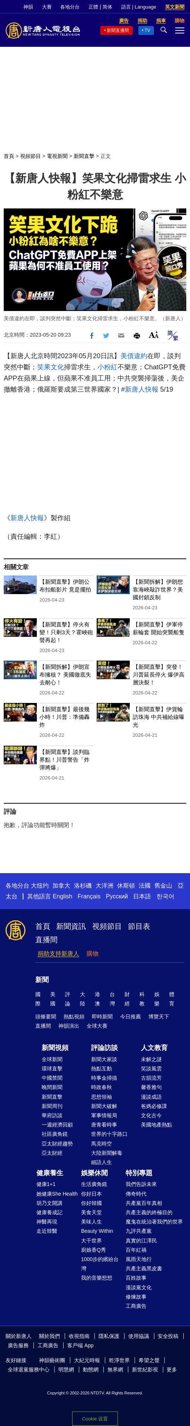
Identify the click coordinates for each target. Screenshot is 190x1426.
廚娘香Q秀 (93, 1250)
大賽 (47, 7)
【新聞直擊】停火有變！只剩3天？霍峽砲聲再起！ (66, 632)
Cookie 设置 (95, 1419)
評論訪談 (104, 1047)
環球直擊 (52, 1069)
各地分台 (70, 7)
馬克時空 (101, 1144)
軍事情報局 (104, 1115)
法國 (145, 885)
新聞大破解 (104, 1106)
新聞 (42, 979)
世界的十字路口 (109, 1134)
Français (89, 896)
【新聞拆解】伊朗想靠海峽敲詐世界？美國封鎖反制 (158, 589)
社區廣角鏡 (55, 1134)
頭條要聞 (45, 1017)
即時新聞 (102, 1017)
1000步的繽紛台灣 (100, 1263)
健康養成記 (49, 1212)
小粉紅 (107, 367)
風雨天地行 (139, 1259)
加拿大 (61, 885)
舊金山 (163, 885)
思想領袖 (101, 1097)
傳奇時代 (136, 1194)
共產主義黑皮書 (144, 1268)
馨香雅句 (151, 1087)
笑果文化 (50, 367)
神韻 (28, 7)
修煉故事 (136, 1297)
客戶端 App (80, 1345)
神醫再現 (46, 1222)
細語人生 (101, 1162)
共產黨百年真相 (144, 1203)
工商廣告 (136, 1306)
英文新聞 (174, 7)
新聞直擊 (84, 156)
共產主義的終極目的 (149, 1212)
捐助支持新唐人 (58, 953)
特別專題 (139, 1173)
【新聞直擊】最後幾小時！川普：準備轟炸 (64, 717)
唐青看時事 (104, 1125)
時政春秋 (101, 1087)
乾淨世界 (119, 1360)
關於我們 (49, 1336)
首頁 (9, 156)
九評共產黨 (139, 1231)
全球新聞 (52, 1059)
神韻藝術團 (52, 1360)
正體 (93, 7)
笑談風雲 (151, 1069)
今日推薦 (130, 1017)
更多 (172, 1369)
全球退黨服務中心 (28, 1369)
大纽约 (40, 885)
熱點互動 (101, 1069)
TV (147, 30)
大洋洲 (104, 885)
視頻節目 (30, 156)
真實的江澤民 (141, 1241)
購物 (93, 953)
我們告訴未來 (141, 1184)
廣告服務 (18, 1345)
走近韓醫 (46, 1231)
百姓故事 (136, 1278)
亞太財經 (52, 1153)
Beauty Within (97, 1231)
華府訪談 (52, 1115)
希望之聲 (149, 1360)
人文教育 (154, 1047)
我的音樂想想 (96, 1278)
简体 (107, 7)
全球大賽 (97, 1026)
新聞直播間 (118, 30)
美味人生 (91, 1222)
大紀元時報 (87, 1360)
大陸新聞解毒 (106, 1153)
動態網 (91, 1369)
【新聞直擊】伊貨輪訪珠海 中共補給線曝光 (158, 717)
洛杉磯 (83, 885)
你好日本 (91, 1194)
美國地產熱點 (156, 1125)
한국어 (165, 896)
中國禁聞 (52, 1078)
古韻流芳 (151, 1078)
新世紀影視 (145, 1369)
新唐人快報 (141, 389)
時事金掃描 (104, 1078)
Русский (117, 896)
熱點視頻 (74, 1017)
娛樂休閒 (94, 1173)
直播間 (46, 940)
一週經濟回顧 (57, 1125)
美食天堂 (91, 1212)
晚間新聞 (52, 1087)
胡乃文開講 (49, 1203)
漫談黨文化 (139, 1287)
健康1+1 (46, 1184)
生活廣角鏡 (94, 1184)
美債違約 (133, 356)
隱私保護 (109, 1336)
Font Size (153, 335)
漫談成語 (151, 1097)
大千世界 (91, 1241)
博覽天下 (158, 1017)
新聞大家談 (104, 1059)
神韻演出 (68, 1026)
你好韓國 (91, 1203)
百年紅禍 (136, 1250)
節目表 (139, 926)
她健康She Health (57, 1194)
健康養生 (49, 1173)
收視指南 (79, 1336)
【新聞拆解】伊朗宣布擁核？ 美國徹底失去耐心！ (65, 675)
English (62, 896)
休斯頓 (126, 885)
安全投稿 (168, 1336)
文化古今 (151, 1115)
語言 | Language (138, 7)
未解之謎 (151, 1059)
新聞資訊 (71, 926)
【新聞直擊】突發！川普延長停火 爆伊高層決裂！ (158, 675)
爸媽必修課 (154, 1106)
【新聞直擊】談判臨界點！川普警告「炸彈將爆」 (64, 760)
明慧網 (66, 1369)
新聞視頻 (55, 1047)
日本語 (142, 896)
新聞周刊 (52, 1106)
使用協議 (138, 1336)
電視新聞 (57, 156)
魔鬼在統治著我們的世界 (154, 1222)
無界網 (115, 1369)
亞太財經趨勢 (57, 1144)
